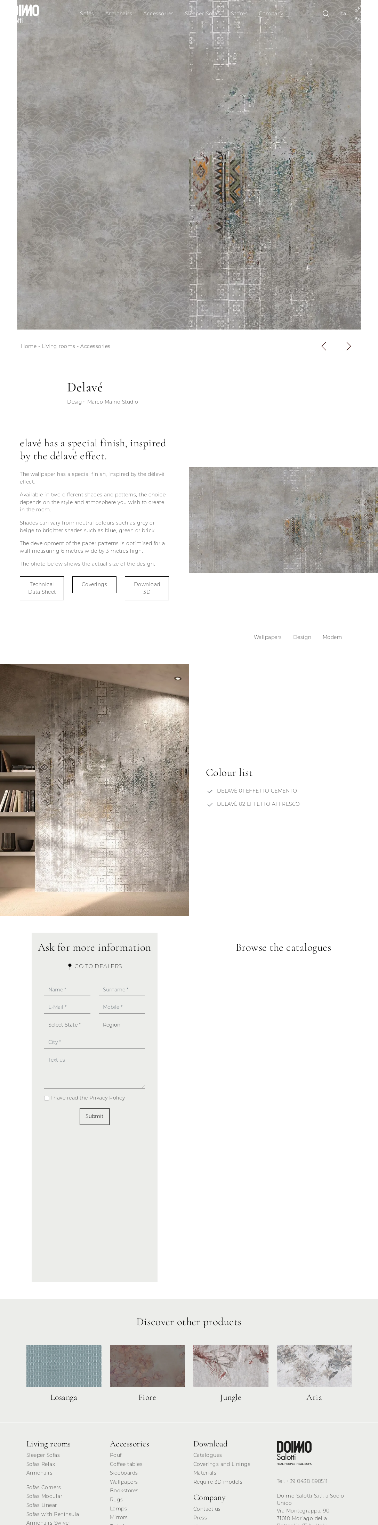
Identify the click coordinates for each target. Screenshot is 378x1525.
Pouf (116, 1455)
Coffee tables (126, 1464)
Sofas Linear (41, 1505)
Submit (95, 1116)
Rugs (116, 1499)
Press (200, 1518)
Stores (239, 13)
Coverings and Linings (222, 1464)
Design (302, 637)
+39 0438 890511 (307, 1481)
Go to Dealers (94, 966)
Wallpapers (268, 637)
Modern (332, 637)
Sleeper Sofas (202, 13)
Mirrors (119, 1517)
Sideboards (124, 1473)
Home (29, 346)
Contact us (207, 1509)
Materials (205, 1473)
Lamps (118, 1509)
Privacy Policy (107, 1098)
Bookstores (124, 1490)
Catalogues (207, 1455)
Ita (342, 13)
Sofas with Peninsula (52, 1514)
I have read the (87, 1098)
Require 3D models (218, 1482)
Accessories (158, 13)
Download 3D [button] (147, 588)
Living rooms (58, 346)
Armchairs (118, 13)
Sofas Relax (40, 1464)
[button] (323, 346)
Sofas (87, 13)
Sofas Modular (44, 1496)
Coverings (94, 584)
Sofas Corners (43, 1487)
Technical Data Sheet (42, 588)
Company (271, 13)
